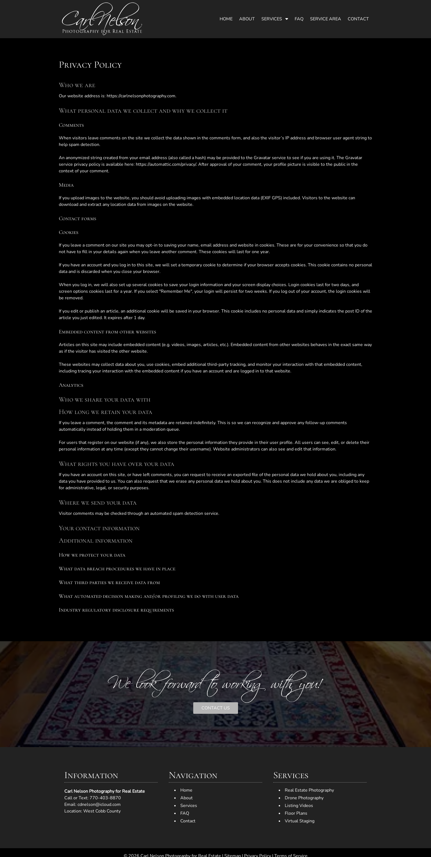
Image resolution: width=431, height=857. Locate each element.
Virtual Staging (299, 821)
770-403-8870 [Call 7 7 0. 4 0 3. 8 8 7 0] (105, 798)
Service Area (325, 19)
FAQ (299, 19)
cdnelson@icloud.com (99, 804)
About (247, 19)
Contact (358, 19)
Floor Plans (296, 813)
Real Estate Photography (309, 790)
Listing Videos (299, 806)
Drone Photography (304, 798)
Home (226, 19)
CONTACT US (215, 708)
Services (271, 19)
